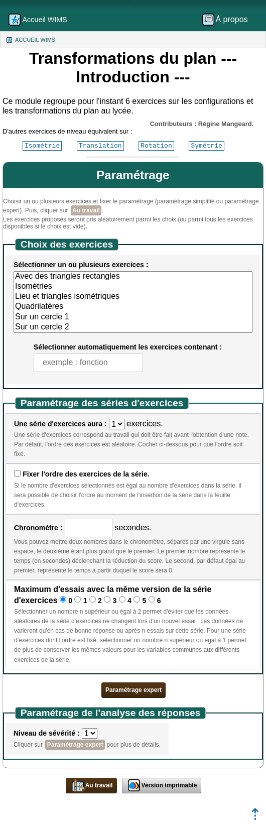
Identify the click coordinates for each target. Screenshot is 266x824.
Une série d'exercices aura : (60, 424)
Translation (100, 145)
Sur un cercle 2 (133, 327)
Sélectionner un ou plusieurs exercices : (81, 265)
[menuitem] (228, 19)
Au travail (86, 210)
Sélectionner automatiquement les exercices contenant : (128, 347)
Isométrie (42, 145)
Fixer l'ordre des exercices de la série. (86, 474)
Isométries (133, 287)
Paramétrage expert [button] (133, 689)
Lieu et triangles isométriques (133, 297)
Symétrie (206, 145)
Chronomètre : (38, 528)
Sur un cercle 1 (133, 317)
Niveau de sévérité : (47, 733)
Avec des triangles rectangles (133, 277)
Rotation (156, 145)
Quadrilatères (133, 307)
